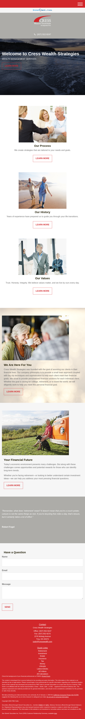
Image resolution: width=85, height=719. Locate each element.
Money (42, 664)
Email (4, 570)
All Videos (42, 671)
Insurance (42, 659)
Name (5, 557)
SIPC (47, 705)
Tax (42, 661)
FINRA (41, 705)
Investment (42, 653)
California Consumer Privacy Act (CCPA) (66, 695)
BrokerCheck (46, 676)
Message (6, 584)
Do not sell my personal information (58, 697)
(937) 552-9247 (42, 34)
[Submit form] (7, 607)
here (55, 713)
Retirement (42, 651)
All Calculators (42, 674)
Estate (42, 656)
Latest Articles (42, 669)
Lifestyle (42, 666)
